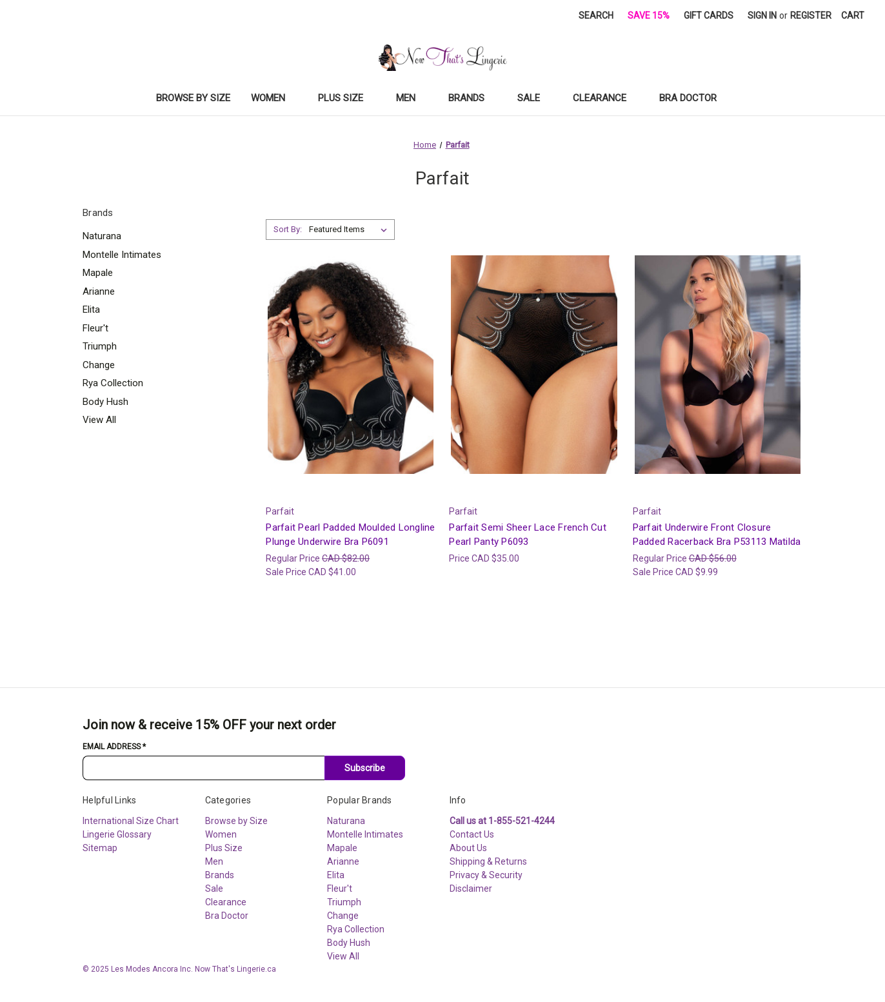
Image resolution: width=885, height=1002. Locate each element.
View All (99, 420)
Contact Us (472, 834)
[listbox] (350, 229)
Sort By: (287, 229)
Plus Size (346, 98)
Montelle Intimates (122, 254)
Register (810, 15)
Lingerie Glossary (117, 834)
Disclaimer (471, 888)
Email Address (114, 746)
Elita (91, 309)
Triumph (100, 346)
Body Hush (105, 402)
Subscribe (364, 768)
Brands (472, 98)
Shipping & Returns (488, 861)
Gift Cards (708, 15)
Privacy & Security (486, 875)
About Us (468, 848)
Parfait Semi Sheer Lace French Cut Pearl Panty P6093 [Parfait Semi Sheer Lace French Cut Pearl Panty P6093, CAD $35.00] (527, 535)
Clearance (606, 98)
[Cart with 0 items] (852, 16)
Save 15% (649, 15)
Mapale (98, 273)
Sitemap (100, 848)
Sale (534, 98)
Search (596, 15)
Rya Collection (113, 383)
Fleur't (95, 328)
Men (412, 98)
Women (274, 98)
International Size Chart (131, 821)
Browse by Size (193, 98)
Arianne (99, 291)
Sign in (762, 15)
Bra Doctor (694, 98)
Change (99, 365)
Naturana (102, 236)
